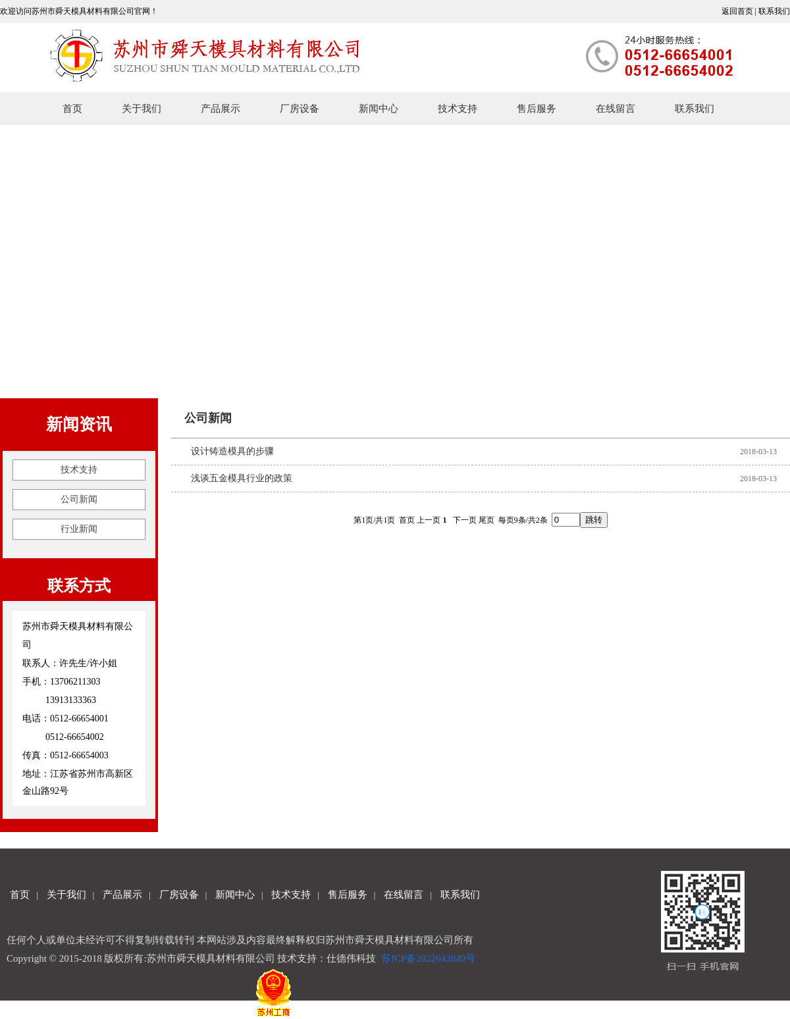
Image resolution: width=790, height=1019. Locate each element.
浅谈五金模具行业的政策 (241, 478)
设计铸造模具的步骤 (232, 451)
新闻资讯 (79, 424)
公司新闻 (79, 499)
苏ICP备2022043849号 (429, 958)
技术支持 (79, 470)
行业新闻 (79, 529)
